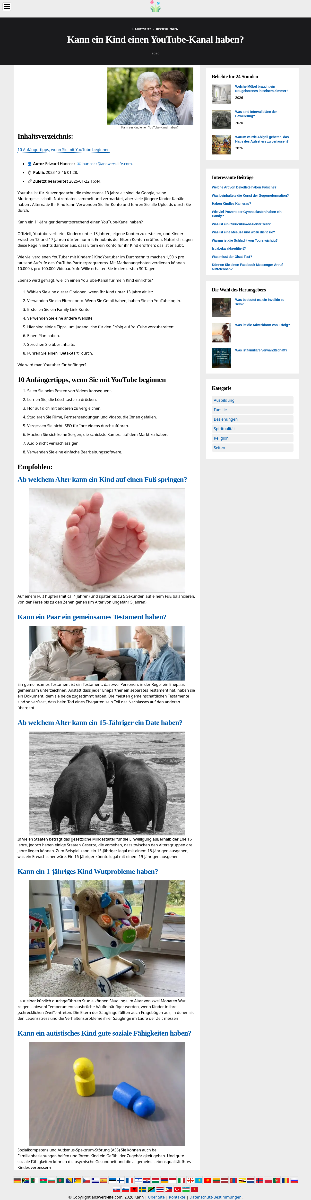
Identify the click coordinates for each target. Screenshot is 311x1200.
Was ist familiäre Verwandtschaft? (261, 350)
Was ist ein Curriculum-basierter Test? (241, 224)
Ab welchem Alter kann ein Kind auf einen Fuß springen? (102, 479)
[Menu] (6, 6)
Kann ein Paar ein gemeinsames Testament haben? (91, 617)
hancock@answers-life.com (107, 163)
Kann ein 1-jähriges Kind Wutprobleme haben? (87, 871)
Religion (221, 438)
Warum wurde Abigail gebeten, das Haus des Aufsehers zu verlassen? (262, 139)
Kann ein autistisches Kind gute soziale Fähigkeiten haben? (104, 1033)
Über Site (156, 1197)
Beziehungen (226, 419)
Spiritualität (224, 428)
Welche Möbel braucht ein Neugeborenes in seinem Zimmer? (261, 89)
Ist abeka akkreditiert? (229, 248)
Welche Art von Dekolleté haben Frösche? (244, 187)
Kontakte (177, 1197)
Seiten (219, 447)
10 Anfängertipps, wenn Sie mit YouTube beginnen (63, 149)
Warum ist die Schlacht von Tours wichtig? (244, 240)
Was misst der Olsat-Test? (232, 257)
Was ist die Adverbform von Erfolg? (262, 325)
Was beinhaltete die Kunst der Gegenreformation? (250, 195)
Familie (220, 409)
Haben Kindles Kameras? (231, 203)
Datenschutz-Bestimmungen (216, 1197)
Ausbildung (224, 400)
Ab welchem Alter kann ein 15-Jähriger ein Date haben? (99, 722)
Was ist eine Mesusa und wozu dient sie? (243, 232)
